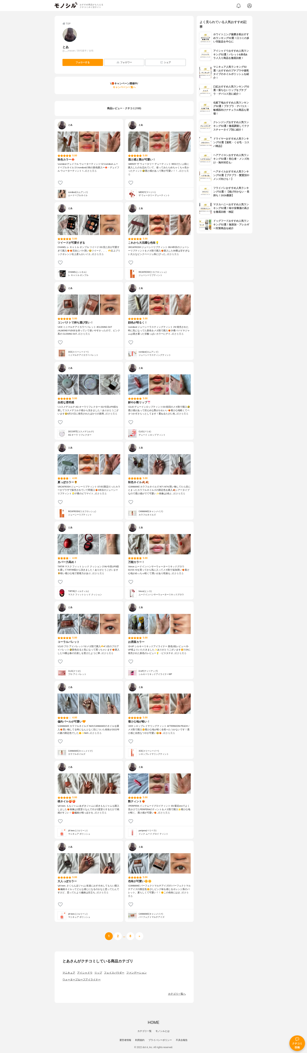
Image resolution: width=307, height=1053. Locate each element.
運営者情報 (125, 1040)
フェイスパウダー (114, 972)
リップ (98, 972)
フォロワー (124, 62)
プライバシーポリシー (160, 1040)
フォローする (83, 62)
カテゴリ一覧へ (177, 993)
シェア (165, 62)
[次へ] (118, 936)
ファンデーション (136, 972)
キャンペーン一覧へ (124, 87)
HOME (153, 1022)
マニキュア (68, 972)
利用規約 (139, 1040)
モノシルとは (162, 1031)
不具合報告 (182, 1040)
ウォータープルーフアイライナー (81, 979)
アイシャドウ (84, 972)
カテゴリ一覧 (144, 1031)
